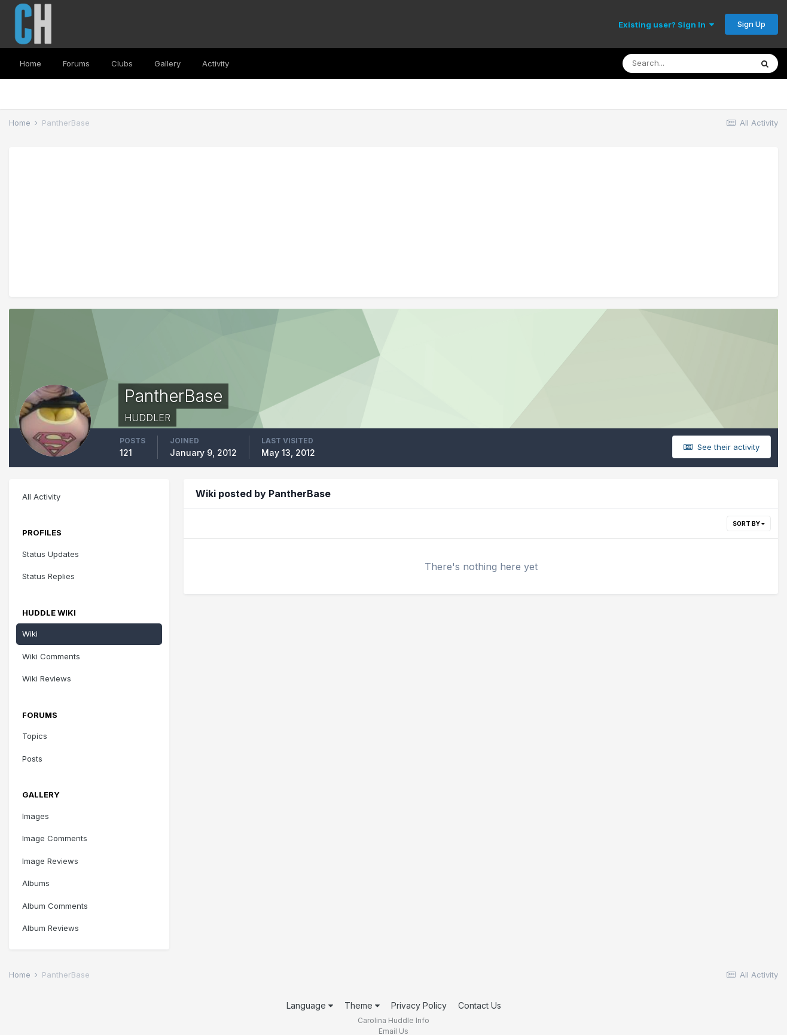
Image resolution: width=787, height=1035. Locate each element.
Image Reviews (50, 861)
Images (35, 816)
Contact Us (479, 1005)
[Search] (687, 63)
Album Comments (55, 906)
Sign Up (751, 24)
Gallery (167, 63)
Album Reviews (50, 928)
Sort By (749, 523)
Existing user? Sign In (666, 24)
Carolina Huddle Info (393, 1020)
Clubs (122, 63)
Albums (36, 883)
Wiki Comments (51, 656)
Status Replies (48, 576)
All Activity (41, 496)
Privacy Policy (419, 1005)
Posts (32, 758)
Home (30, 63)
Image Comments (54, 838)
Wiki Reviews (46, 678)
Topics (34, 736)
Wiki (30, 633)
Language (309, 1005)
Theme (362, 1005)
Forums (76, 63)
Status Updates (50, 554)
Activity (215, 63)
